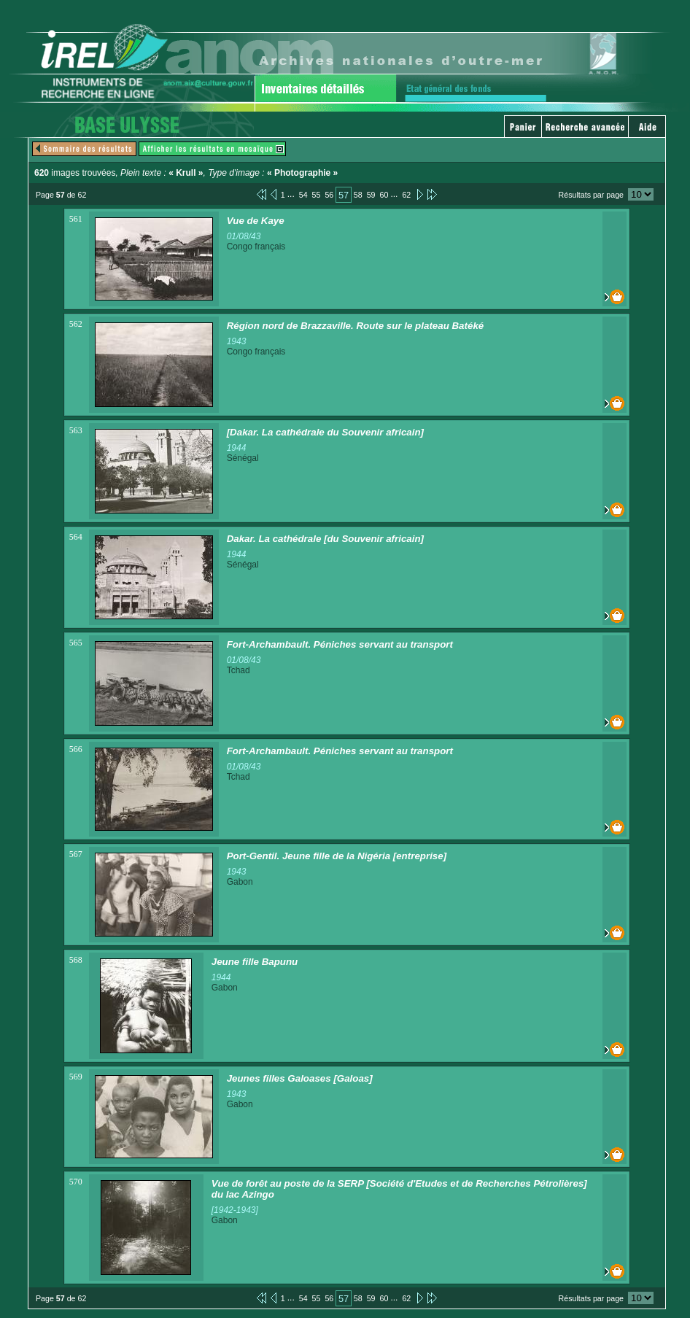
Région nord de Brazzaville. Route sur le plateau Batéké (355, 325)
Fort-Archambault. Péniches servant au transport (340, 644)
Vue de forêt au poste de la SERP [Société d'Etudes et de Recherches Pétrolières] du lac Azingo (399, 1189)
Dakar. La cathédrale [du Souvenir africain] (325, 538)
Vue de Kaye (255, 220)
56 (329, 194)
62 (406, 194)
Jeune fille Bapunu (255, 961)
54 (303, 194)
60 (384, 194)
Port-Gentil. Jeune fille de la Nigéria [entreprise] (336, 855)
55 (316, 194)
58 (358, 194)
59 (371, 194)
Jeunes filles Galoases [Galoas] (300, 1078)
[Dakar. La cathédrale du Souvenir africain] (325, 432)
